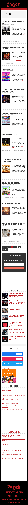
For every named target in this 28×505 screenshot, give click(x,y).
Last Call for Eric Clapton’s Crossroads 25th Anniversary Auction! (13, 90)
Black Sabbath (19, 39)
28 (19, 247)
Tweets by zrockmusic (6, 368)
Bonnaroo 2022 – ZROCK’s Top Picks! (11, 183)
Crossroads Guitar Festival (12, 107)
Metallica (4, 41)
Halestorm (11, 40)
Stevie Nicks (19, 197)
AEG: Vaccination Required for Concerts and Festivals (13, 225)
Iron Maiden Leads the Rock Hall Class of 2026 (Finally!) (12, 393)
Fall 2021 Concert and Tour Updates (11, 203)
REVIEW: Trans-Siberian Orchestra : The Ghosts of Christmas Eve (13, 160)
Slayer (19, 41)
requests (24, 500)
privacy (3, 500)
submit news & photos (14, 492)
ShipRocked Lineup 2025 (8, 69)
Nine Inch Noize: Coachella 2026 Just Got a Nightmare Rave (13, 395)
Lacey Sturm (16, 151)
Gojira (7, 40)
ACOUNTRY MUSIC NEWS (14, 432)
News (7, 41)
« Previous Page (6, 247)
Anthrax (14, 39)
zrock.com (17, 502)
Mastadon (20, 40)
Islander (11, 151)
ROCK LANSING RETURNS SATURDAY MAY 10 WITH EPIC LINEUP (13, 48)
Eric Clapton (20, 107)
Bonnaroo (9, 197)
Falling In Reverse (17, 150)
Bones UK (12, 150)
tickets (17, 496)
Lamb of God (16, 40)
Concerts (4, 40)
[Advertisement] (10, 280)
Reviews (15, 197)
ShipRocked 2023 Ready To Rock (10, 135)
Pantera (16, 41)
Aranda (8, 150)
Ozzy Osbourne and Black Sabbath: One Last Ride (13, 22)
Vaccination (9, 241)
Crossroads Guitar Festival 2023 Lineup (12, 113)
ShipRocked (9, 83)
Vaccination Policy (15, 241)
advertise (17, 500)
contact (9, 500)
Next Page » (5, 249)
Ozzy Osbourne (11, 41)
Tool (23, 197)
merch (10, 496)
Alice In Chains (9, 39)
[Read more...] (18, 60)
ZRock (14, 5)
